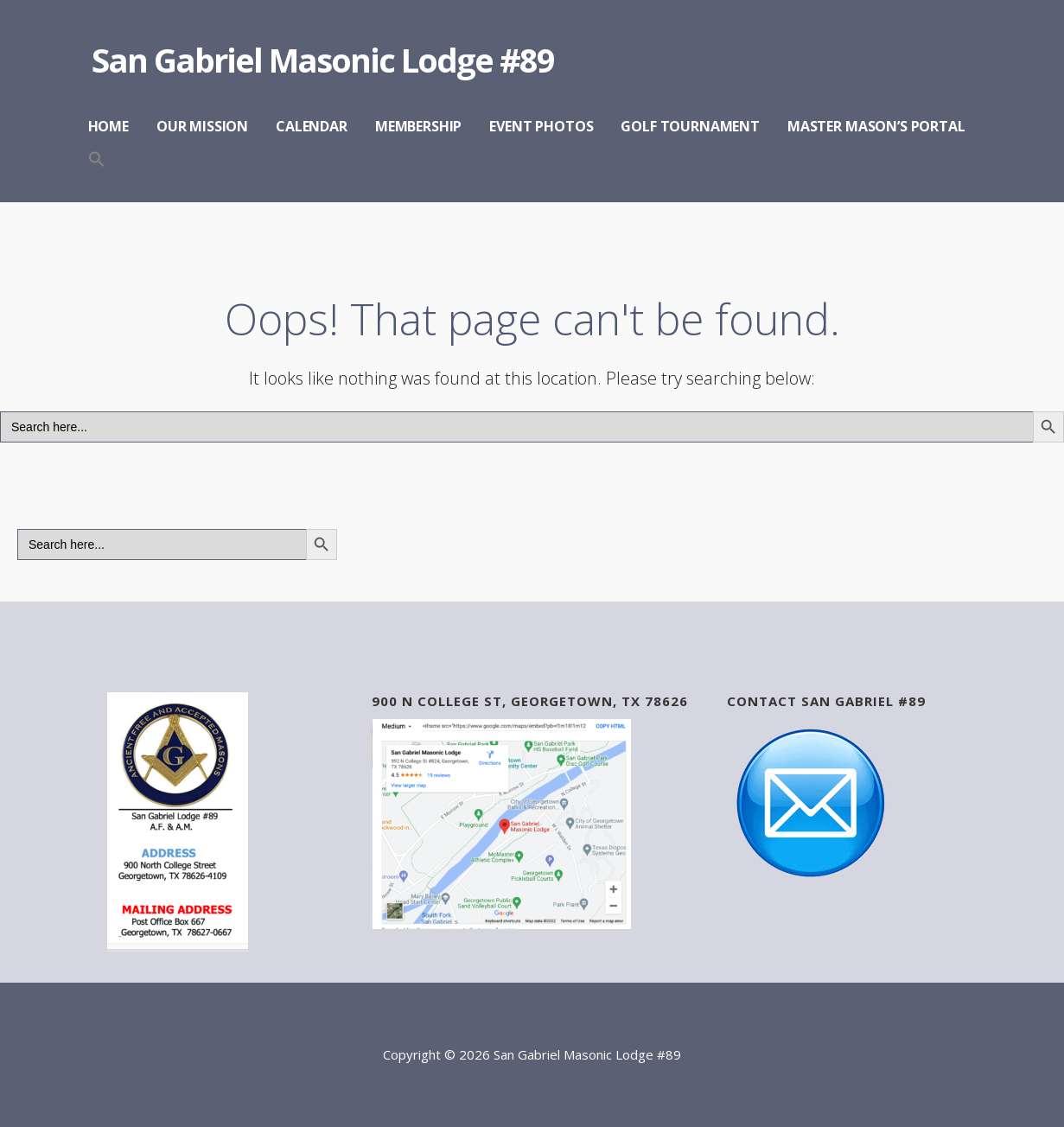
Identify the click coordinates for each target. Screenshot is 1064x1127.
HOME (108, 126)
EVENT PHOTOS (541, 126)
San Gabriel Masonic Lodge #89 (323, 59)
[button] (96, 160)
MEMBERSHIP (418, 126)
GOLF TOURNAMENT (690, 126)
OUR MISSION (202, 126)
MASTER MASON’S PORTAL (876, 126)
